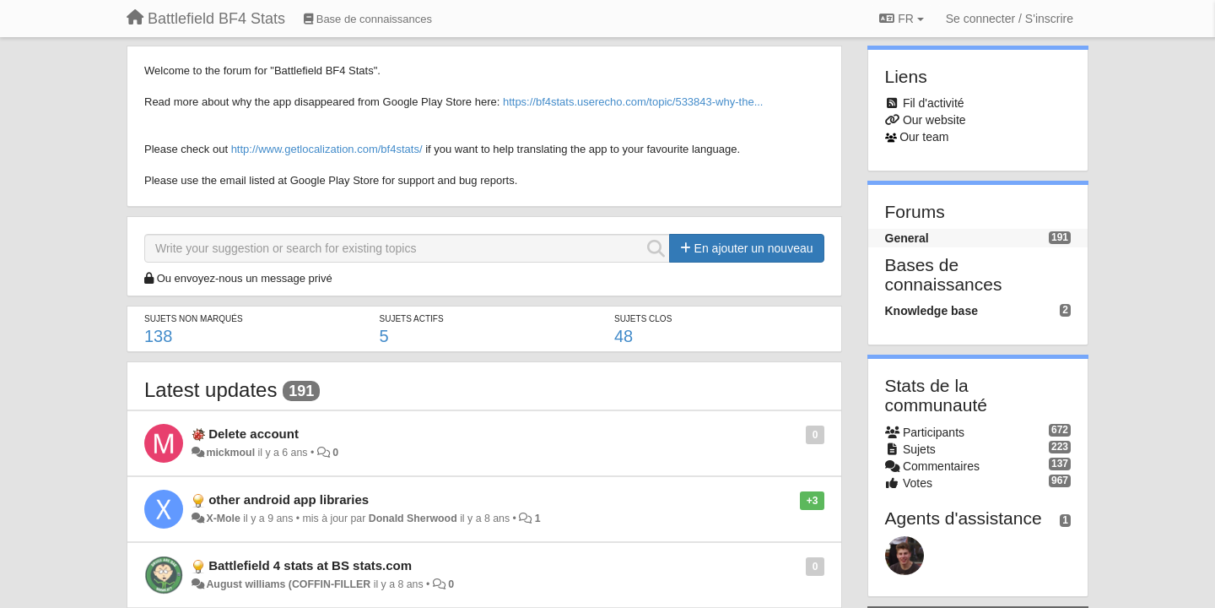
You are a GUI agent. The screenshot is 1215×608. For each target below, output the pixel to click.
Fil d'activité (933, 103)
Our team (923, 137)
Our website (934, 120)
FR (901, 18)
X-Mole (223, 518)
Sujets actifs (411, 318)
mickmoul (230, 453)
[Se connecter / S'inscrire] (1009, 18)
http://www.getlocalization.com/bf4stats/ (327, 149)
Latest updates (210, 389)
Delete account (253, 433)
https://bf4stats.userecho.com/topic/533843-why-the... (633, 101)
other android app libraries (288, 499)
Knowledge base (931, 311)
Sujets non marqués (193, 318)
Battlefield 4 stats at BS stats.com (310, 565)
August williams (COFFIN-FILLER (288, 584)
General (907, 238)
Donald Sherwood (413, 518)
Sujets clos (643, 318)
